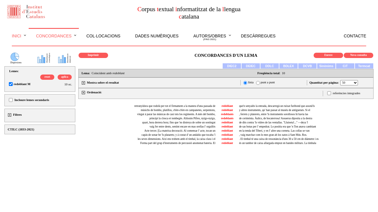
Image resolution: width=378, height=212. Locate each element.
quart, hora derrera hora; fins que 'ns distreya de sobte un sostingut (179, 122)
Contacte (355, 36)
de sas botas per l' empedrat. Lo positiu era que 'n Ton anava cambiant (277, 126)
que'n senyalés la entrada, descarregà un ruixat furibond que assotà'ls (277, 106)
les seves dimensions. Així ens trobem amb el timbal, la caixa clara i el (176, 139)
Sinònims (326, 66)
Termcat (364, 66)
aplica (64, 76)
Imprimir (93, 55)
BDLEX (288, 66)
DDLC (269, 66)
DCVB (307, 66)
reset (47, 76)
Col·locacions (103, 36)
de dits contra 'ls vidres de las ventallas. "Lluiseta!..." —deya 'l (273, 122)
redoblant (227, 106)
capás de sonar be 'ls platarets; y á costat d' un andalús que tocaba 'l (178, 134)
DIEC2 (231, 66)
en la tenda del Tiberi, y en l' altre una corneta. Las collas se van (274, 130)
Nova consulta (358, 55)
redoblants (227, 114)
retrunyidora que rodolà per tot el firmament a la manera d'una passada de (175, 106)
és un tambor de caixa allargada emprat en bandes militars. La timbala (277, 143)
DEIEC (251, 66)
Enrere (328, 55)
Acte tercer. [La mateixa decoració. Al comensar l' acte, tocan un (180, 130)
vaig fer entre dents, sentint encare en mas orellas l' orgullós (182, 126)
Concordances (54, 36)
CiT (345, 66)
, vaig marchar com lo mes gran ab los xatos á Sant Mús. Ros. (273, 134)
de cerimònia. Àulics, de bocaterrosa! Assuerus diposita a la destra (275, 118)
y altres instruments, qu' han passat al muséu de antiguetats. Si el (274, 110)
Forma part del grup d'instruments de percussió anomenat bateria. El (178, 143)
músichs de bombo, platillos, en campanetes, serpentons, (178, 110)
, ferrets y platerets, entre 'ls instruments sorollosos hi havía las (273, 114)
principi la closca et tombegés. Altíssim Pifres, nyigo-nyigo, (182, 118)
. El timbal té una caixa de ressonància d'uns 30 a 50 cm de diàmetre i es (279, 139)
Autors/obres (209, 37)
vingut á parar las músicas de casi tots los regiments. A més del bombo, (176, 114)
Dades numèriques (157, 36)
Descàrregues (258, 36)
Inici (16, 36)
